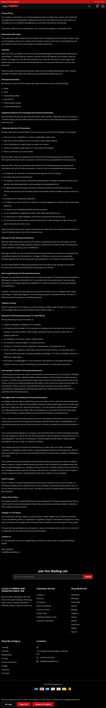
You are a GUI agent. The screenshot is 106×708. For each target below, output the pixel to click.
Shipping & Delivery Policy (46, 617)
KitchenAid (75, 595)
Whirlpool (75, 598)
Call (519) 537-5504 (47, 657)
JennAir (74, 606)
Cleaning (5, 651)
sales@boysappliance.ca (49, 661)
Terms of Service (42, 609)
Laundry (5, 658)
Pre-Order (5, 673)
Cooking (5, 647)
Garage (4, 666)
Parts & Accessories (9, 662)
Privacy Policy (41, 613)
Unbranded (75, 602)
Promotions (41, 602)
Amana (74, 617)
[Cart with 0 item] (97, 6)
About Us (40, 598)
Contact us (40, 595)
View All (74, 632)
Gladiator (74, 613)
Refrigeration (7, 655)
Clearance (5, 669)
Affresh (74, 621)
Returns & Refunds (43, 606)
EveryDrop (75, 624)
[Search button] (89, 6)
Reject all (24, 704)
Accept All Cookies (43, 704)
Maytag (74, 609)
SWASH (74, 628)
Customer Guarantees (45, 621)
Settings (8, 704)
